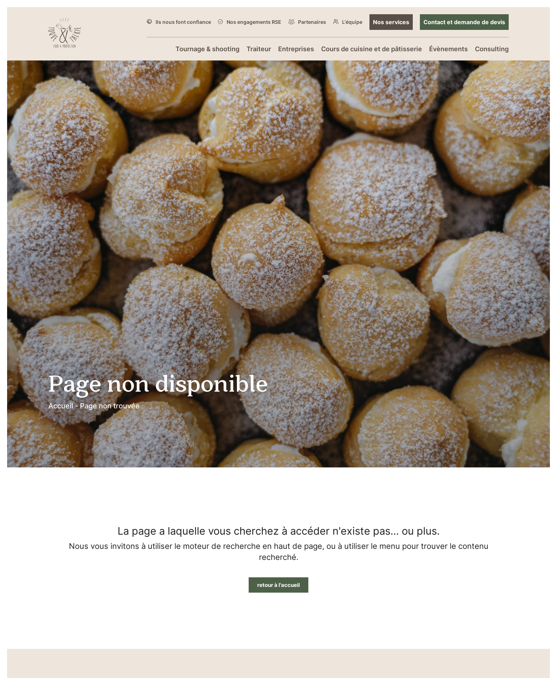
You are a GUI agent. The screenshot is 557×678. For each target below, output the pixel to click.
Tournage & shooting (207, 48)
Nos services (391, 22)
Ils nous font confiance (183, 21)
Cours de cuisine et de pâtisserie (371, 48)
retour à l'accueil (278, 585)
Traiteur (259, 48)
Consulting (492, 48)
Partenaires (312, 21)
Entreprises (296, 48)
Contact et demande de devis (464, 22)
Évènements (448, 48)
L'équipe (352, 21)
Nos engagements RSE (254, 21)
